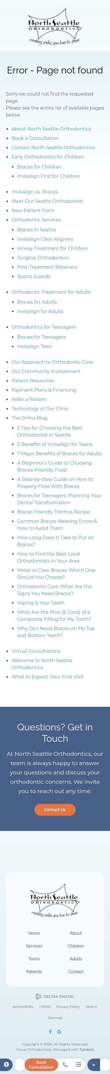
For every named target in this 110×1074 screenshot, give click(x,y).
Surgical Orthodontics (43, 258)
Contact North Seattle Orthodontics (53, 147)
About (76, 933)
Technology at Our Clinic (40, 409)
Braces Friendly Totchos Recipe (53, 512)
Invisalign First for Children (48, 176)
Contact (76, 971)
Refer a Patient (28, 399)
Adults (76, 958)
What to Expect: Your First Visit (47, 677)
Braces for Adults (37, 302)
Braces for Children (39, 167)
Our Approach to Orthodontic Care (52, 362)
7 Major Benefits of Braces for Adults (59, 453)
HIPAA (44, 1006)
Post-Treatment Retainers (47, 267)
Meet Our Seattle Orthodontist (47, 201)
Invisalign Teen (34, 346)
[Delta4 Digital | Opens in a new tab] (55, 996)
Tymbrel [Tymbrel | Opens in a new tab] (86, 1049)
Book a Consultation (35, 138)
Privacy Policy (68, 1006)
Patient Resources (32, 381)
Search (91, 1006)
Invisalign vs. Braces (34, 192)
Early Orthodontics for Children (47, 157)
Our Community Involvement (45, 371)
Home (34, 933)
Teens (34, 958)
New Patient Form (33, 210)
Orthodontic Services (36, 220)
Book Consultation (41, 1065)
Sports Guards (33, 276)
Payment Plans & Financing (43, 390)
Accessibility (22, 1006)
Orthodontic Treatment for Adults (50, 292)
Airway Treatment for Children (52, 248)
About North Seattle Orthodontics (51, 129)
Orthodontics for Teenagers (43, 327)
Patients (34, 971)
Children (76, 945)
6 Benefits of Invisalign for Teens (54, 444)
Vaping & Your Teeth (40, 603)
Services (34, 945)
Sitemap (55, 1017)
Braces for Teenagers (41, 337)
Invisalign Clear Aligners (45, 239)
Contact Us (55, 809)
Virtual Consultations (35, 651)
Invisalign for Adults (40, 311)
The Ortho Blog (29, 418)
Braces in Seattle (36, 230)
